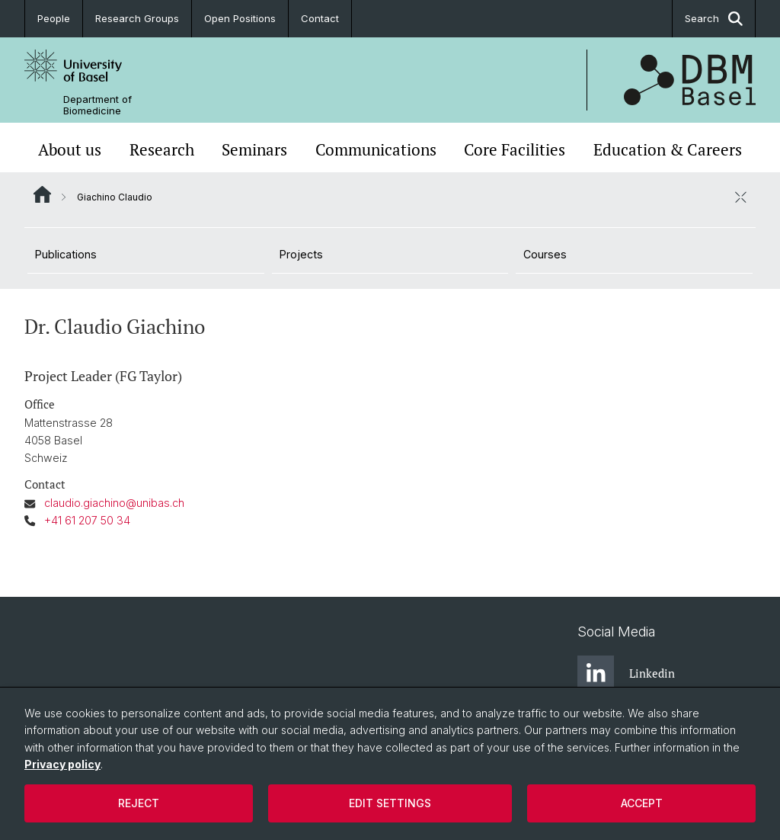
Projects (301, 254)
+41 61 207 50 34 (87, 520)
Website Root (42, 194)
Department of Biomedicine (97, 105)
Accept (642, 803)
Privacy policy (62, 764)
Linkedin (626, 674)
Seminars (254, 149)
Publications (66, 254)
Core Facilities (514, 149)
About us (69, 149)
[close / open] (740, 196)
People (53, 18)
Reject (138, 803)
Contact (320, 18)
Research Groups (137, 18)
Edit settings (390, 803)
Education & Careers (667, 149)
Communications (375, 149)
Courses (545, 254)
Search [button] (714, 18)
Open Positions (240, 18)
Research (161, 149)
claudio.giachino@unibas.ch (114, 502)
